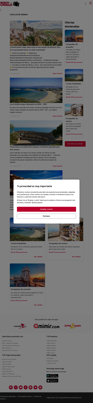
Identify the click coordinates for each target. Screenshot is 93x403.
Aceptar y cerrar (46, 209)
